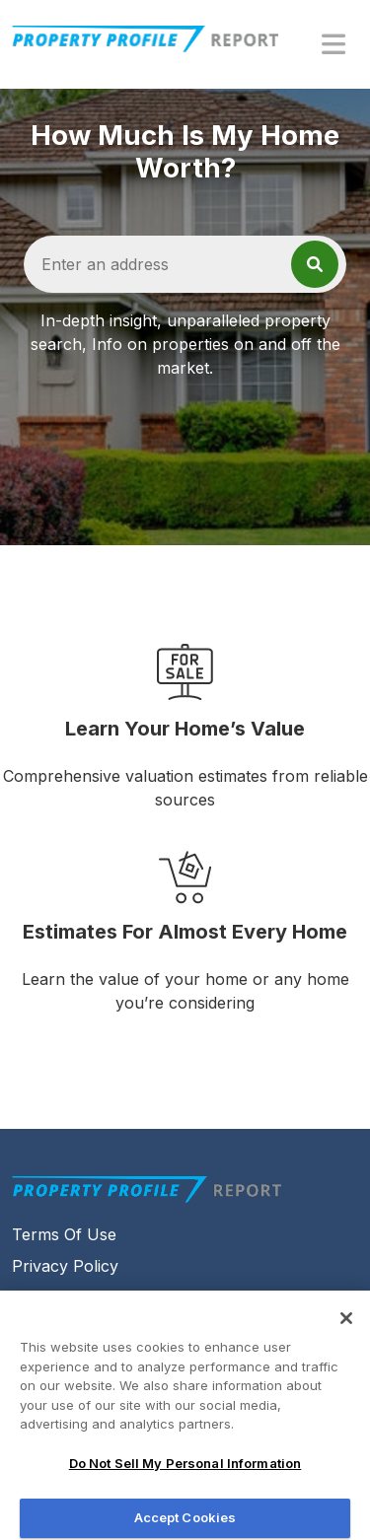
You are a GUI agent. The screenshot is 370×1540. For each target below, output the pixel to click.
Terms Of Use (64, 1234)
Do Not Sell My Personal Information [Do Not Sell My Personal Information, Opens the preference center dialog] (185, 1470)
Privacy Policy (65, 1266)
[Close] (346, 1325)
